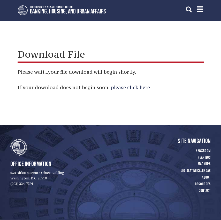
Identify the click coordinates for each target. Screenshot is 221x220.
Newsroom (203, 150)
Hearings (204, 157)
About (206, 177)
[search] (189, 9)
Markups (204, 164)
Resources (203, 184)
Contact (205, 190)
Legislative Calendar (196, 170)
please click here (130, 87)
